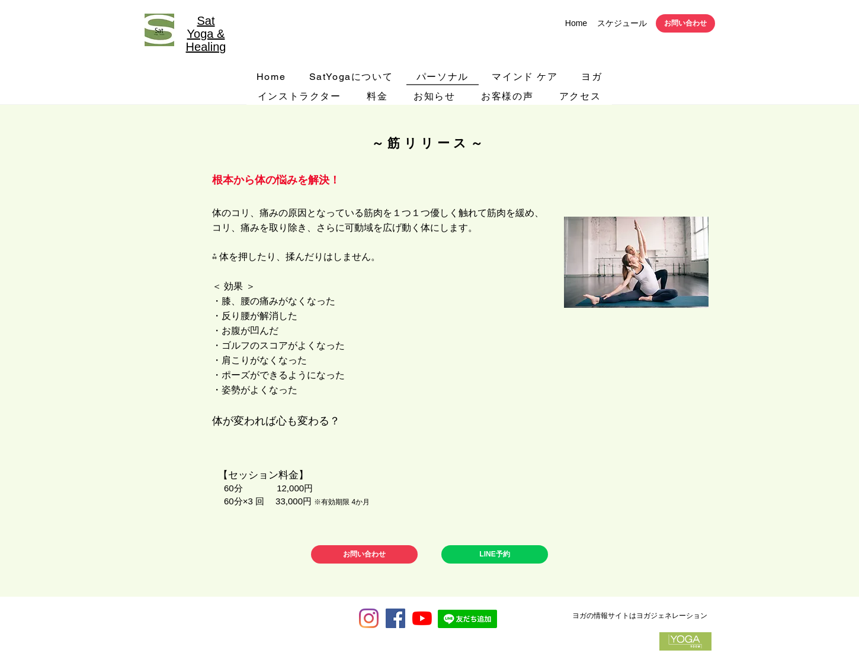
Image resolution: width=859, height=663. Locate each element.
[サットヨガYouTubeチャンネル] (422, 618)
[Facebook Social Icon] (395, 618)
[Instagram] (369, 618)
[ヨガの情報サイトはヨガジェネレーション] (639, 615)
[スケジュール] (621, 24)
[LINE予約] (494, 554)
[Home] (576, 24)
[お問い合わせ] (685, 23)
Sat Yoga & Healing (206, 33)
